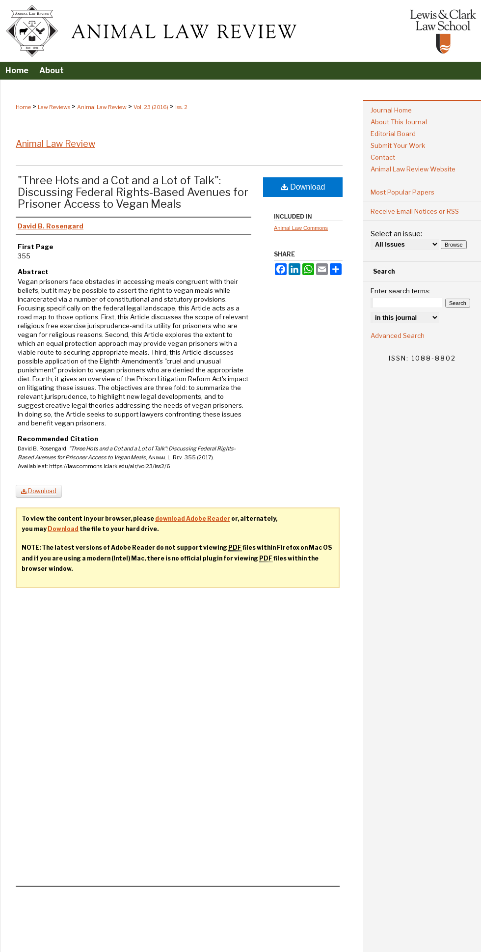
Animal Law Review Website (413, 169)
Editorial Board (393, 134)
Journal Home (391, 110)
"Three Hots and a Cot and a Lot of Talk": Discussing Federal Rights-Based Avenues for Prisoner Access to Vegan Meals (133, 192)
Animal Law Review (102, 107)
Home (23, 107)
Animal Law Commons (301, 228)
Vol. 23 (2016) (151, 107)
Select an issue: (396, 233)
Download (303, 187)
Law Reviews (54, 107)
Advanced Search (398, 335)
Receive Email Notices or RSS (415, 211)
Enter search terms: (400, 291)
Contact (383, 157)
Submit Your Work (398, 145)
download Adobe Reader (192, 518)
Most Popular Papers (402, 192)
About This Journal (399, 122)
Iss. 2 (181, 107)
